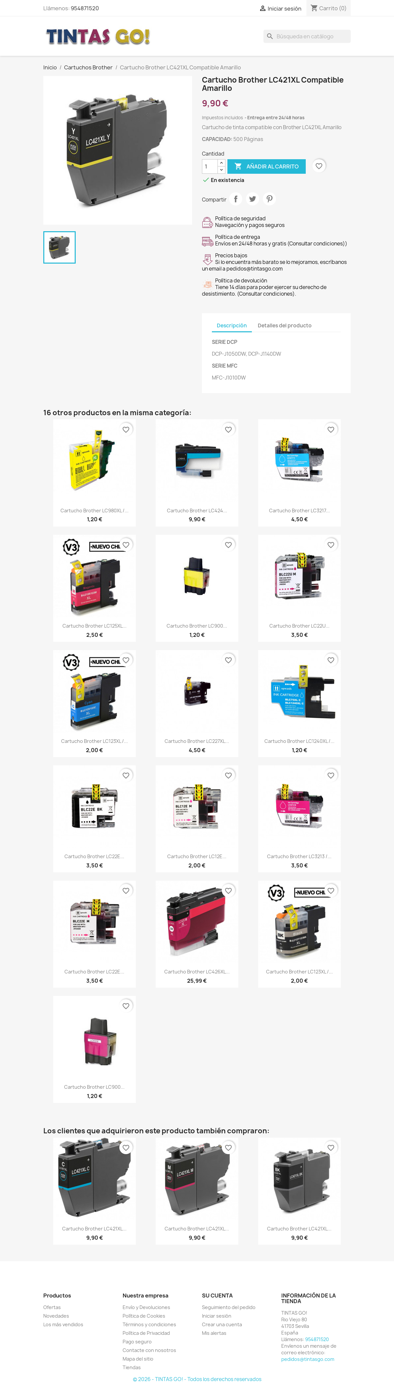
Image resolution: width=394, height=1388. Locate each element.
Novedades (56, 1316)
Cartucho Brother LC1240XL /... (299, 741)
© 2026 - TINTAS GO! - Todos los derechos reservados (197, 1379)
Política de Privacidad (146, 1333)
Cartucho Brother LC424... (197, 510)
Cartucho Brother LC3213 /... (299, 856)
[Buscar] (307, 36)
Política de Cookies (144, 1316)
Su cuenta (217, 1295)
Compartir (235, 198)
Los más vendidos (63, 1324)
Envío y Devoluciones (146, 1307)
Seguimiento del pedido (229, 1307)
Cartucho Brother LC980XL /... (94, 510)
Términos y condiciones (149, 1324)
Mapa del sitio (138, 1359)
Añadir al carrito (266, 166)
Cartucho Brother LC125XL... (94, 626)
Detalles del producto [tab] (285, 325)
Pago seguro (137, 1341)
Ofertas (52, 1307)
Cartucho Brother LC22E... (94, 856)
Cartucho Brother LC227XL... (197, 741)
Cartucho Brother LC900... (197, 626)
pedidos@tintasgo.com (307, 1359)
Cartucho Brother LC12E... (196, 856)
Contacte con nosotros (149, 1350)
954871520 (85, 8)
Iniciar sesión (216, 1316)
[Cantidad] (210, 166)
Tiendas (132, 1367)
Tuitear (252, 198)
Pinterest (269, 198)
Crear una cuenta (222, 1324)
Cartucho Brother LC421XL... (94, 1228)
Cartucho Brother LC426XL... (197, 971)
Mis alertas (214, 1333)
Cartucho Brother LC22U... (299, 626)
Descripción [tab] (232, 325)
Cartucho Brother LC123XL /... (94, 741)
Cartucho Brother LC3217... (299, 510)
